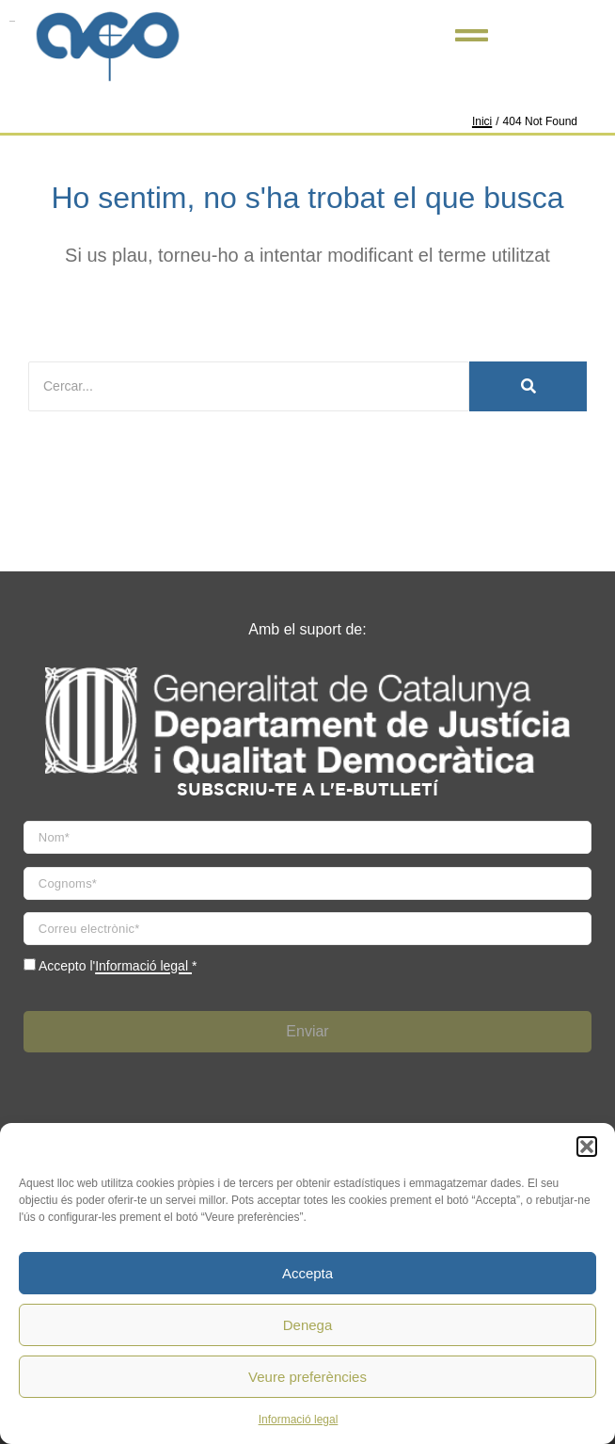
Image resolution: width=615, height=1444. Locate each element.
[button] (586, 1146)
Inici (482, 121)
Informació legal (299, 1419)
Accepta (307, 1273)
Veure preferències (307, 1377)
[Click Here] (471, 38)
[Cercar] (248, 386)
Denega (308, 1325)
